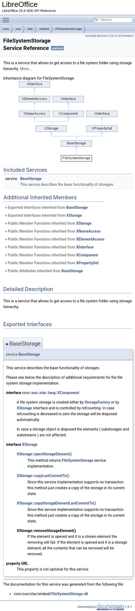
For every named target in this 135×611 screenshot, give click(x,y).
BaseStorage (30, 179)
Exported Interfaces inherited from (46, 207)
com (6, 28)
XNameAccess (88, 231)
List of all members (121, 36)
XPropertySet (87, 263)
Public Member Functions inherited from (48, 223)
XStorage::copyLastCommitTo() (43, 476)
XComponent (87, 255)
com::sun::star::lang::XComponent (50, 393)
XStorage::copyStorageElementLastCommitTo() (56, 503)
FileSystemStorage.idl (69, 594)
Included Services (96, 36)
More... (25, 69)
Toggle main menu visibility (7, 17)
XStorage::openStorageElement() (44, 454)
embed (44, 28)
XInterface (85, 247)
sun (18, 28)
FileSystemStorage (69, 28)
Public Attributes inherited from (44, 271)
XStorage (74, 215)
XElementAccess (90, 239)
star (30, 28)
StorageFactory (97, 402)
